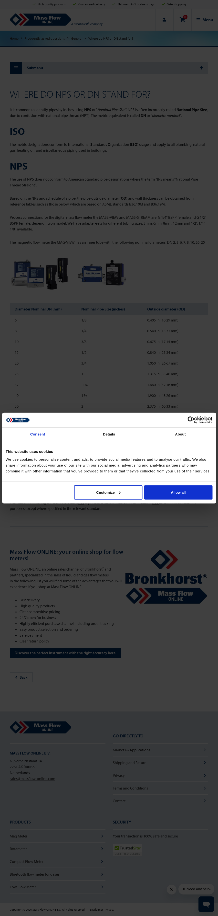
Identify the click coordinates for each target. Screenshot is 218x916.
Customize (108, 492)
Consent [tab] (37, 434)
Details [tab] (109, 434)
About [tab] (180, 434)
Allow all (178, 492)
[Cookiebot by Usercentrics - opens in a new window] (191, 420)
